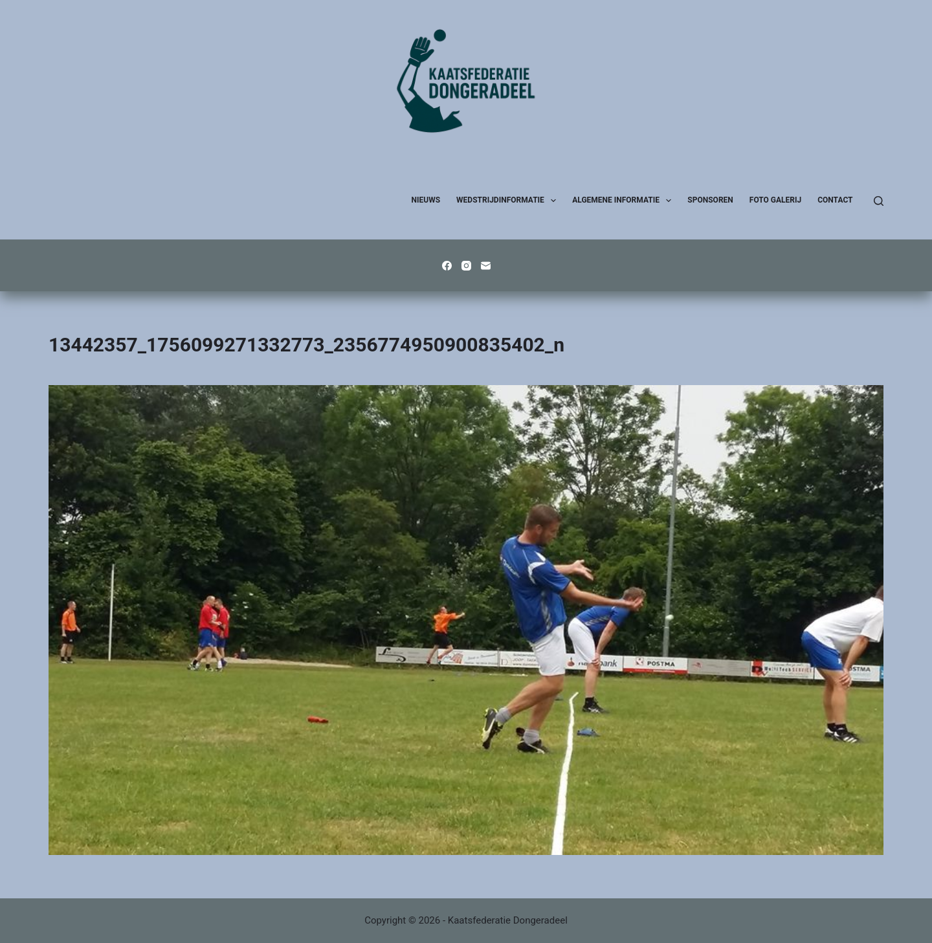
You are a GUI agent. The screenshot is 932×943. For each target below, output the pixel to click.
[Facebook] (447, 266)
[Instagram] (466, 266)
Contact (834, 200)
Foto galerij (775, 200)
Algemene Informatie (624, 200)
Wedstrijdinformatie (508, 200)
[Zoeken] (878, 201)
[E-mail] (486, 266)
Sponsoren (710, 200)
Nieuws (426, 200)
